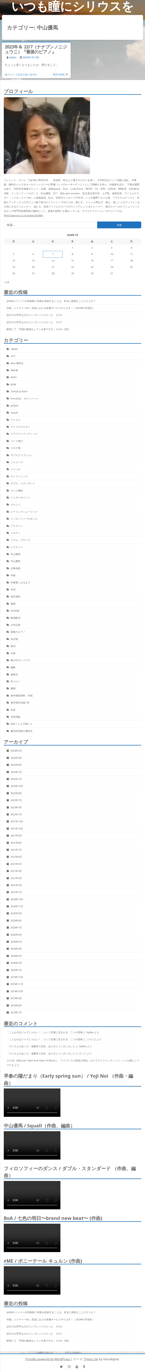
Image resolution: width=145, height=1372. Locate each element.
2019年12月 (16, 977)
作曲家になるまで (20, 582)
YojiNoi (12, 57)
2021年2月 (16, 885)
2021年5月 (16, 864)
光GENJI (15, 610)
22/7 (13, 356)
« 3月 (6, 282)
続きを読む (59, 74)
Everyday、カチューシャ (24, 398)
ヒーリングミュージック (24, 511)
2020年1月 (16, 970)
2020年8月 (16, 920)
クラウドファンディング (24, 433)
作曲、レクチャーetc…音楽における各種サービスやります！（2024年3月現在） (51, 308)
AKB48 (14, 370)
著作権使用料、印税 (22, 695)
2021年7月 (16, 849)
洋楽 (13, 653)
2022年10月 (16, 786)
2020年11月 (16, 906)
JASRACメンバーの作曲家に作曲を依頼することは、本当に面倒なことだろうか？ (51, 301)
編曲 (13, 667)
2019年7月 (16, 1012)
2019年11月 (16, 984)
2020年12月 (16, 899)
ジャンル (15, 469)
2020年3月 (16, 956)
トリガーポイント (20, 497)
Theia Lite (91, 1359)
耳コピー (15, 681)
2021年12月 (16, 821)
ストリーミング (19, 476)
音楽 (13, 709)
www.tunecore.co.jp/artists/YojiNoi (23, 215)
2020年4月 (16, 948)
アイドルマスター (20, 426)
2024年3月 (16, 750)
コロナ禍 (15, 448)
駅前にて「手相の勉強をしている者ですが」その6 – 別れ (38, 329)
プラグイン (17, 526)
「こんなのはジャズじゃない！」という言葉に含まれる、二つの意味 (45, 1032)
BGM (13, 384)
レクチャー (17, 547)
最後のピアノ (18, 632)
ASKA (14, 377)
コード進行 (17, 441)
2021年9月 (16, 835)
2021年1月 (16, 892)
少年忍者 (15, 625)
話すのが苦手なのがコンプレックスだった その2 (34, 315)
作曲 (13, 575)
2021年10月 (16, 828)
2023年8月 (16, 764)
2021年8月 (16, 842)
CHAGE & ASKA (19, 391)
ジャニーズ (17, 462)
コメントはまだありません (22, 74)
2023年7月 (16, 772)
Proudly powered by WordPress (48, 1359)
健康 (13, 603)
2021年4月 (16, 871)
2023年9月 (16, 757)
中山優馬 (15, 554)
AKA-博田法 (17, 363)
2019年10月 (16, 991)
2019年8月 (16, 1005)
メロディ (15, 533)
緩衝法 (14, 674)
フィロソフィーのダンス (24, 518)
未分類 (14, 639)
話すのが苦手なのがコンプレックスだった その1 (34, 322)
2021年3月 (16, 878)
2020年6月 (16, 934)
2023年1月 (16, 779)
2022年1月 (16, 814)
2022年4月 (16, 807)
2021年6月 (16, 856)
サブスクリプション (22, 455)
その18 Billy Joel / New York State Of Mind (31, 1060)
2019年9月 (16, 998)
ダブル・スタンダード (23, 483)
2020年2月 (16, 963)
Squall (14, 412)
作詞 (13, 589)
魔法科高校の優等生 (22, 731)
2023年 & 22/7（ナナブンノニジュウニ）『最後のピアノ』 (36, 49)
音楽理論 (15, 716)
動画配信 (15, 618)
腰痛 (13, 688)
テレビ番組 (17, 490)
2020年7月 (16, 927)
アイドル (15, 419)
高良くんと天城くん (22, 723)
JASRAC (15, 405)
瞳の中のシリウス (20, 660)
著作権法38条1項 (20, 702)
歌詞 (13, 646)
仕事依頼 (15, 568)
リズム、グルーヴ (20, 540)
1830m (14, 349)
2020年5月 (16, 941)
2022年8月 (16, 793)
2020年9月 (16, 913)
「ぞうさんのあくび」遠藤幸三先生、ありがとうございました (41, 1046)
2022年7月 (16, 800)
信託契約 (15, 596)
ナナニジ (15, 504)
